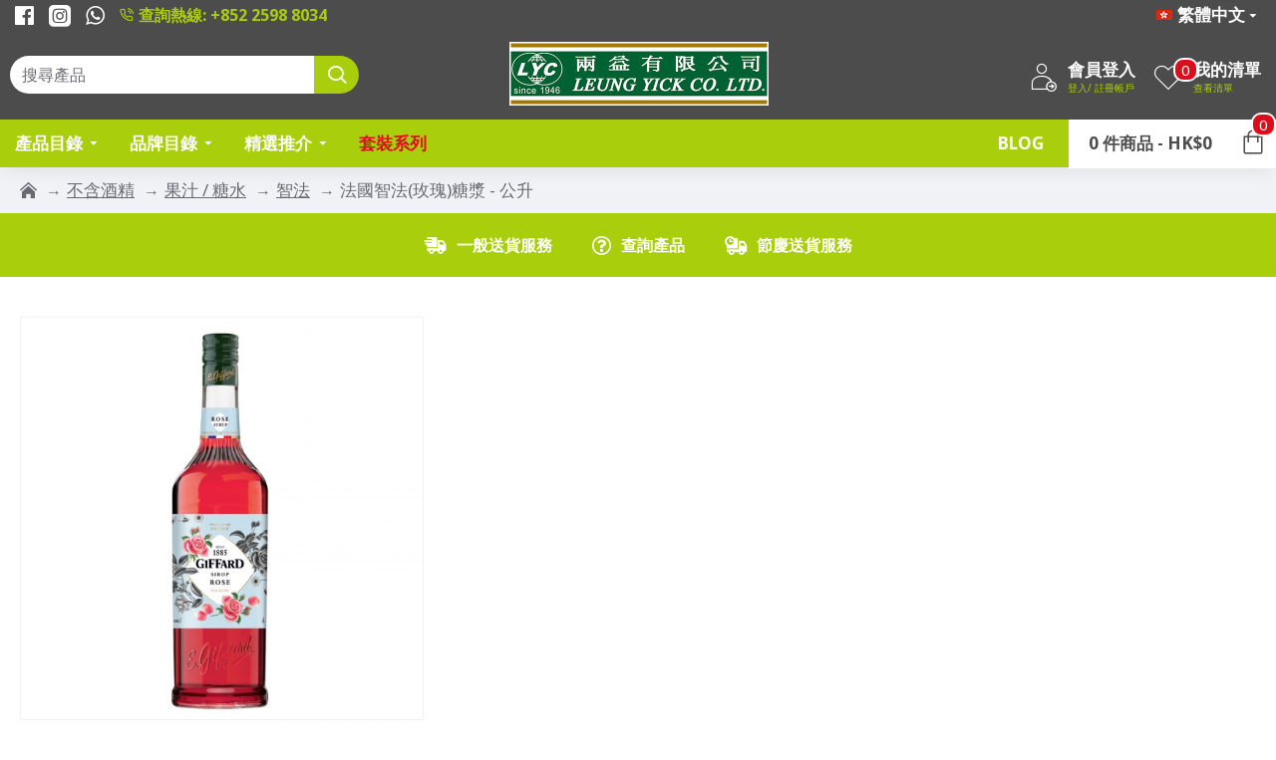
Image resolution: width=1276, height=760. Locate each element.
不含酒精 (101, 189)
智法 (293, 189)
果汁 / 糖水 (205, 189)
